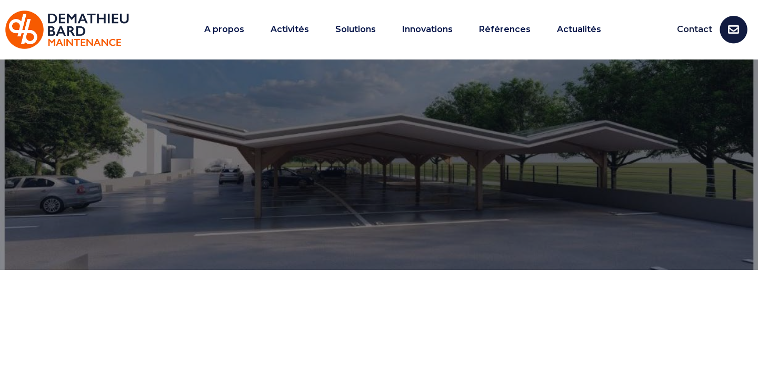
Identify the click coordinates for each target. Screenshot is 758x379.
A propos (224, 29)
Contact (694, 29)
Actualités (579, 29)
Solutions (355, 29)
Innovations (427, 29)
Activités (290, 29)
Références (505, 29)
